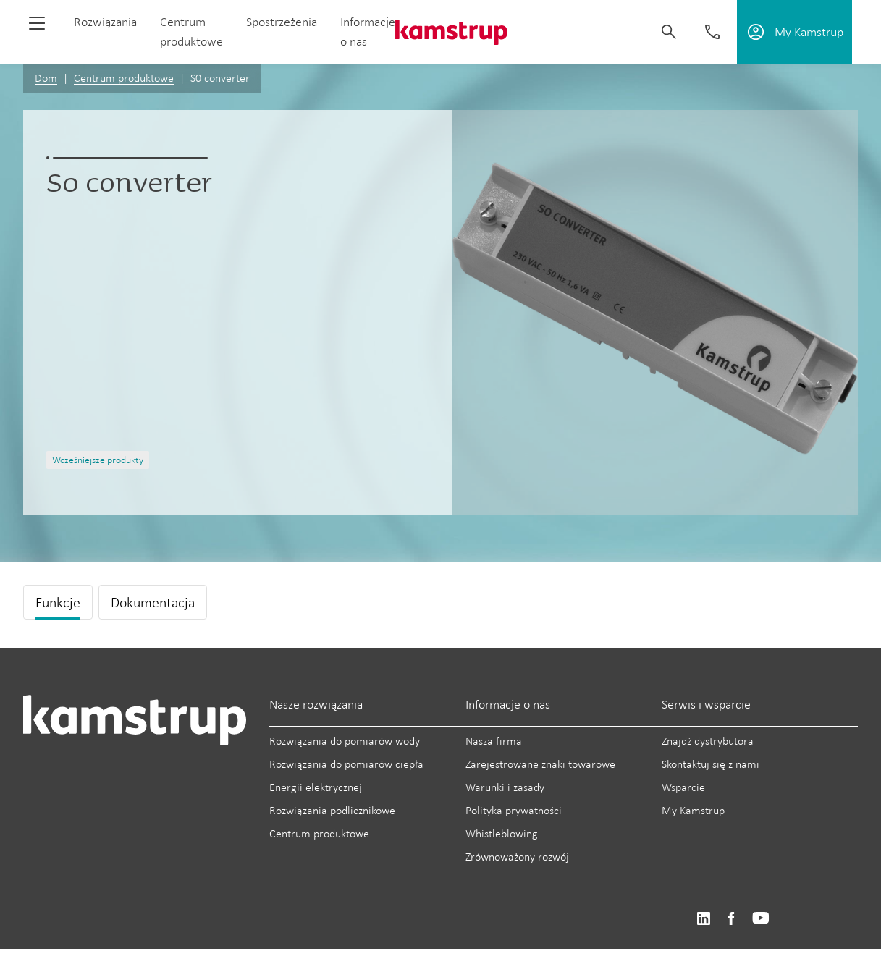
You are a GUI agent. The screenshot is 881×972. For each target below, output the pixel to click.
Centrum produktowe (124, 78)
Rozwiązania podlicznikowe (332, 810)
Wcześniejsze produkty (97, 460)
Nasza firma (493, 741)
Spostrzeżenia (281, 22)
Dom (46, 78)
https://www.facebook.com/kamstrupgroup (731, 919)
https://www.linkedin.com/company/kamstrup (703, 919)
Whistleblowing (501, 833)
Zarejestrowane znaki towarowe (540, 764)
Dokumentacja (153, 602)
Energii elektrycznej (315, 787)
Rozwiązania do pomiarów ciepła (346, 764)
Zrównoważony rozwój (517, 856)
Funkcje (57, 602)
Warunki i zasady (504, 787)
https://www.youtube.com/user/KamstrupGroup (761, 919)
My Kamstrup (693, 810)
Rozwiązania (105, 22)
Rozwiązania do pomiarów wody (344, 741)
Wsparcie (683, 787)
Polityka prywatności (513, 810)
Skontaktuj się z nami (710, 764)
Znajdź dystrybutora (708, 741)
